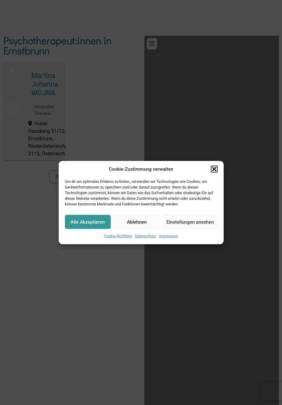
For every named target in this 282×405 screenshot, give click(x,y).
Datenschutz (145, 236)
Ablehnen (136, 222)
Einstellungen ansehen (190, 222)
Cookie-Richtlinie (118, 236)
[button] (214, 169)
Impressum (168, 236)
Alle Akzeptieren (88, 222)
